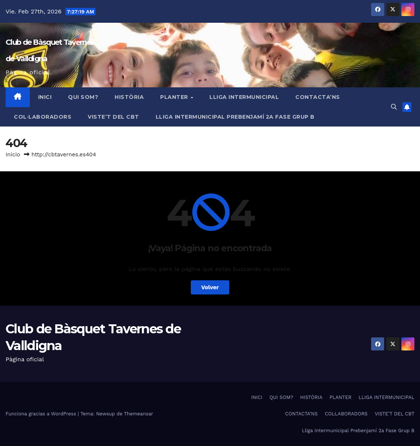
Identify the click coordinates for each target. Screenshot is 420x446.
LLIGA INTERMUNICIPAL (244, 97)
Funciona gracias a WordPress (42, 414)
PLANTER (175, 97)
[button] (394, 106)
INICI (45, 97)
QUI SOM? (83, 97)
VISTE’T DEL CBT (113, 116)
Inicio (13, 154)
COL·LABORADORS (42, 116)
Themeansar (138, 414)
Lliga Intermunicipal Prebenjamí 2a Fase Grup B (235, 116)
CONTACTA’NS (317, 97)
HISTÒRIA (129, 97)
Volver (210, 287)
